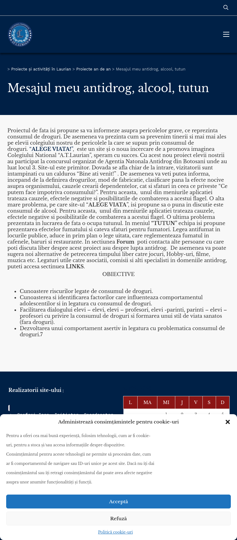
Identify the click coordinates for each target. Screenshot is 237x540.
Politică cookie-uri (115, 532)
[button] (228, 422)
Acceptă (118, 501)
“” (51, 149)
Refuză (118, 518)
